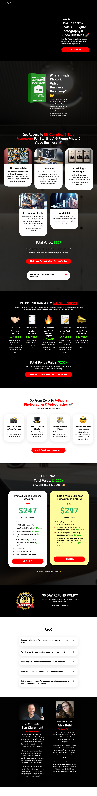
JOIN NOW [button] (27, 565)
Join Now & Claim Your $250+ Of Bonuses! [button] (48, 375)
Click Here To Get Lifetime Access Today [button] (48, 261)
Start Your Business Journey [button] (48, 454)
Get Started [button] (75, 49)
